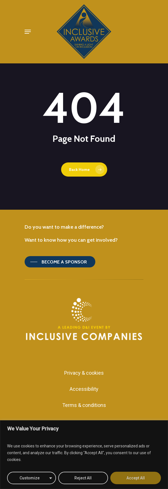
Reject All (83, 478)
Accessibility (84, 389)
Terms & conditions (84, 405)
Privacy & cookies (84, 373)
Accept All (135, 478)
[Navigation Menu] (28, 32)
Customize (30, 478)
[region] (84, 454)
